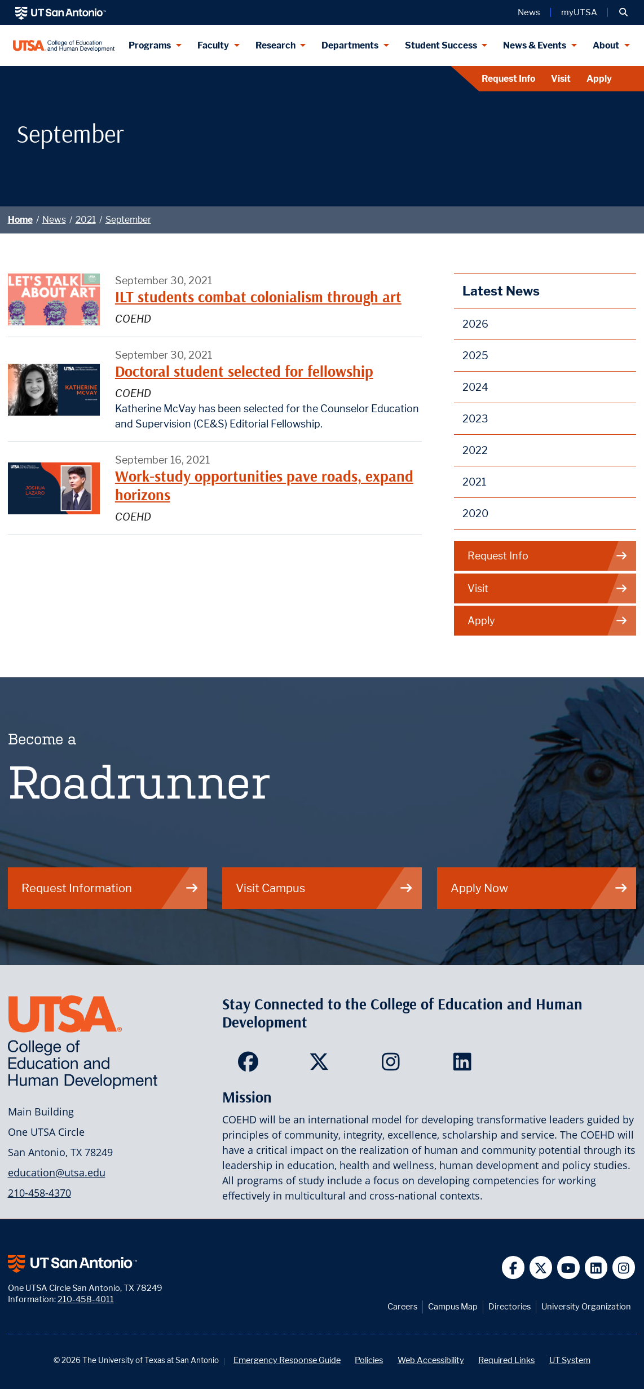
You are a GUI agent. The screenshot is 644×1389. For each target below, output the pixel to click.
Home (20, 219)
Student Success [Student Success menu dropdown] (441, 45)
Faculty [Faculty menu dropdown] (213, 45)
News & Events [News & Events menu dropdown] (534, 45)
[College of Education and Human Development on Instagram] (393, 1065)
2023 (475, 419)
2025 (475, 355)
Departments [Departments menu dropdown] (349, 45)
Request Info (508, 78)
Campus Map (453, 1306)
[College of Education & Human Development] (64, 45)
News (54, 219)
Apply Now (539, 888)
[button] (623, 12)
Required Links (506, 1360)
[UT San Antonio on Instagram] (624, 1267)
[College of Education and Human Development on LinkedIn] (465, 1065)
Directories (509, 1306)
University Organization (586, 1306)
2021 (86, 219)
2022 (475, 450)
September (128, 219)
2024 (475, 387)
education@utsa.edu (56, 1172)
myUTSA (579, 12)
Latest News (501, 290)
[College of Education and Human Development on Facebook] (250, 1065)
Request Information (110, 888)
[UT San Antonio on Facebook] (513, 1267)
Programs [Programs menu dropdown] (150, 45)
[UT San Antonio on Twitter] (541, 1267)
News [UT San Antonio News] (529, 12)
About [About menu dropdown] (606, 45)
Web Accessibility (431, 1360)
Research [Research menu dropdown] (275, 45)
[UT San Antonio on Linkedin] (596, 1267)
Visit (561, 78)
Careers (402, 1306)
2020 (475, 513)
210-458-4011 (86, 1299)
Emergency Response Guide (287, 1360)
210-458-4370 (39, 1193)
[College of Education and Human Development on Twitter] (321, 1065)
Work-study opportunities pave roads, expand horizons (264, 485)
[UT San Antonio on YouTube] (568, 1267)
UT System (569, 1360)
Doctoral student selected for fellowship (244, 371)
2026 (475, 324)
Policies (369, 1360)
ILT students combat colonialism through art (258, 296)
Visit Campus (324, 888)
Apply (599, 78)
